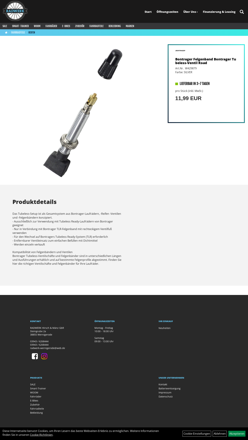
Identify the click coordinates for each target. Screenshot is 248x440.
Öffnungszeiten (167, 12)
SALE (5, 26)
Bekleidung (115, 26)
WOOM (37, 26)
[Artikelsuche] (242, 12)
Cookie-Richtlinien (41, 435)
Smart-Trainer (20, 26)
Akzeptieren (236, 433)
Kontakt (163, 384)
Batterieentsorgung (169, 388)
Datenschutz (166, 396)
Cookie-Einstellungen (197, 433)
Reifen (31, 32)
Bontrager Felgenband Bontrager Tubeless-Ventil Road (205, 61)
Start (148, 12)
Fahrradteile (96, 26)
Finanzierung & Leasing (219, 12)
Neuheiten (165, 328)
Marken (130, 26)
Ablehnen (220, 433)
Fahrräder (51, 26)
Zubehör (79, 26)
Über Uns (190, 12)
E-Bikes (66, 26)
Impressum (165, 392)
